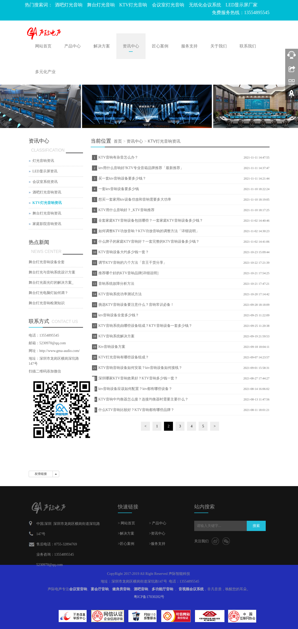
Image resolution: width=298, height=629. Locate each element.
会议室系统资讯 (45, 182)
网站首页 (43, 46)
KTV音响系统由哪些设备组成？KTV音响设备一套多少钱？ (145, 326)
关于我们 (218, 46)
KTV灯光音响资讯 (164, 141)
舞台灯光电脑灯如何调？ (48, 293)
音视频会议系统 (191, 589)
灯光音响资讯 (43, 161)
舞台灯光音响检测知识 (47, 303)
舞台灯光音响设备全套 (47, 262)
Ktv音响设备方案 (111, 347)
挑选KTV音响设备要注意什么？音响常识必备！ (136, 305)
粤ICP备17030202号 (149, 597)
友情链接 (41, 474)
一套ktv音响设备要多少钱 (118, 189)
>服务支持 (157, 544)
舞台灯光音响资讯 (47, 213)
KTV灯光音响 (133, 4)
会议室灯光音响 (168, 4)
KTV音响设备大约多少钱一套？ (123, 252)
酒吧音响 (141, 589)
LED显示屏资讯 (45, 171)
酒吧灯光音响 (69, 4)
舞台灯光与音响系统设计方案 (52, 272)
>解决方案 (126, 533)
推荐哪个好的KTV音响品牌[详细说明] (128, 273)
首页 (118, 141)
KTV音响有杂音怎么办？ (118, 157)
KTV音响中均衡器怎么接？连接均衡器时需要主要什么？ (143, 399)
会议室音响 (78, 589)
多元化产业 (45, 72)
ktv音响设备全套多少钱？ (118, 315)
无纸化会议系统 (205, 4)
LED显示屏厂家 (242, 4)
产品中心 (72, 46)
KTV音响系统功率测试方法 (120, 294)
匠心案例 (160, 46)
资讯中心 (131, 46)
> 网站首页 (126, 523)
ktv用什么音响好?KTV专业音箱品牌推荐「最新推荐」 (141, 168)
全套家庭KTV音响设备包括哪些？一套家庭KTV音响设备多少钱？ (150, 220)
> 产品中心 (157, 523)
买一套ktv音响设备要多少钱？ (122, 178)
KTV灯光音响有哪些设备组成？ (123, 357)
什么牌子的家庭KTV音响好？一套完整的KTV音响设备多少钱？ (148, 241)
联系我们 (248, 46)
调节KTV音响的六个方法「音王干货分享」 (132, 262)
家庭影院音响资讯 (47, 224)
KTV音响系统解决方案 (116, 336)
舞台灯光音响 (101, 4)
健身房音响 (121, 589)
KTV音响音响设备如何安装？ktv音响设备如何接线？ (140, 368)
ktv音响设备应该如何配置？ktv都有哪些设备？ (135, 389)
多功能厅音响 (162, 589)
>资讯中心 (157, 533)
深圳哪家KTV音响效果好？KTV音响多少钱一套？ (138, 378)
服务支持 (189, 46)
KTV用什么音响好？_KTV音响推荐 (126, 210)
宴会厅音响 (100, 589)
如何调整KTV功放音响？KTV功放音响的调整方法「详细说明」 (148, 231)
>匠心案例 (126, 544)
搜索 (256, 526)
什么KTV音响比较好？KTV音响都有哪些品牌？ (136, 410)
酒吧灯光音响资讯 (47, 192)
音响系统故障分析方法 (116, 284)
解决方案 (102, 46)
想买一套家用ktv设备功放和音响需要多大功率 (134, 199)
